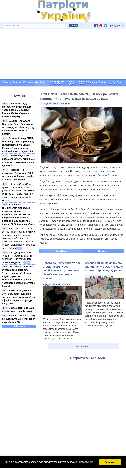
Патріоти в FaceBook (87, 358)
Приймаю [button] (109, 462)
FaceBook (61, 251)
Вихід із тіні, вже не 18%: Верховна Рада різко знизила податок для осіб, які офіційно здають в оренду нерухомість (18, 297)
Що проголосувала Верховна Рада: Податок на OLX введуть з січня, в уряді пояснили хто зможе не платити (18, 127)
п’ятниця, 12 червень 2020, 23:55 (55, 103)
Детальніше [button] (86, 462)
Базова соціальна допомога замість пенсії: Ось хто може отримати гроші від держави (104, 266)
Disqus (102, 251)
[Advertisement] (63, 55)
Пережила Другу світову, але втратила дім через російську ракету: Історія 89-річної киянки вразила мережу (16, 110)
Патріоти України (107, 175)
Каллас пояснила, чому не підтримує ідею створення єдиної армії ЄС (18, 318)
